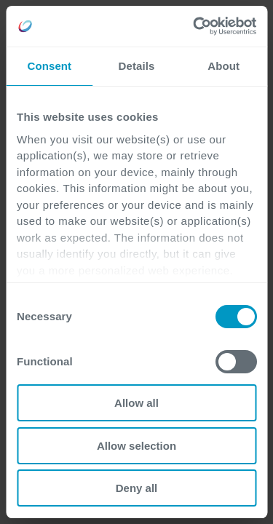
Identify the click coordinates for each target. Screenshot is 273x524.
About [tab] (223, 66)
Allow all (136, 403)
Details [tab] (137, 66)
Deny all (137, 488)
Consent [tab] (49, 66)
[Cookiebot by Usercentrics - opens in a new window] (194, 26)
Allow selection (136, 446)
